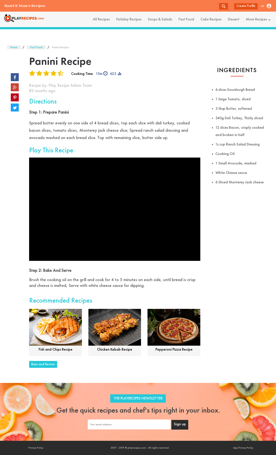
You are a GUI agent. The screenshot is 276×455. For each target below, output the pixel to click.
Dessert (233, 19)
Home (13, 47)
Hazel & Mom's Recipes (24, 6)
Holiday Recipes (128, 19)
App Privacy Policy (243, 448)
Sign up (180, 424)
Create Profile (246, 6)
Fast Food (186, 19)
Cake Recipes (211, 19)
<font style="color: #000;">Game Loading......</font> (114, 209)
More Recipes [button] (259, 19)
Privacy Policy (35, 448)
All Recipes (101, 19)
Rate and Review (43, 364)
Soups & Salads (160, 19)
